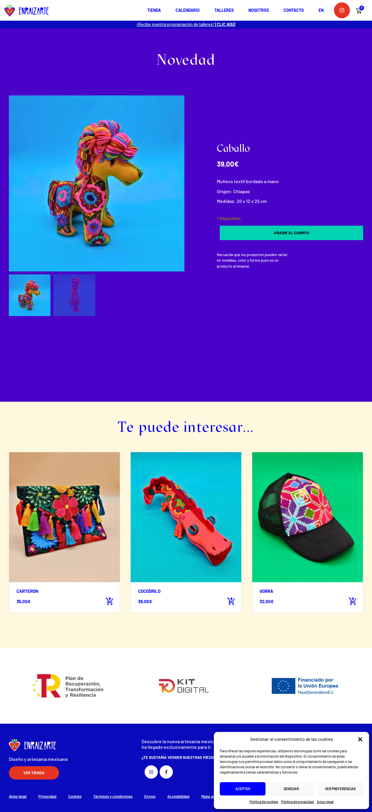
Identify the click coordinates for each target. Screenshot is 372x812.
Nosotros (258, 10)
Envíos (149, 796)
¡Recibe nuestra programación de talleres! (186, 24)
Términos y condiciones (112, 796)
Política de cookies (264, 802)
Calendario (188, 10)
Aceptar (242, 789)
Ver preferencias (340, 789)
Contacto (293, 10)
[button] (360, 739)
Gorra (266, 591)
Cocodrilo (149, 591)
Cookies (74, 796)
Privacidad (47, 796)
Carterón (27, 591)
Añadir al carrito (291, 232)
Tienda (154, 10)
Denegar (291, 789)
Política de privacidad (297, 802)
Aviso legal (325, 802)
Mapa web (209, 796)
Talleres (224, 10)
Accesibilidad (178, 796)
